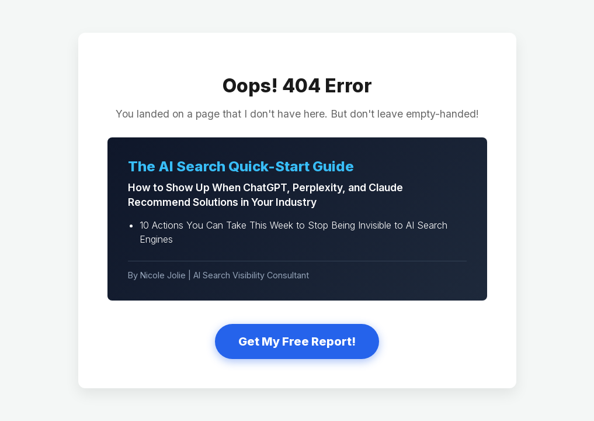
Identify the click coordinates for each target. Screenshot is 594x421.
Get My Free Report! (297, 341)
